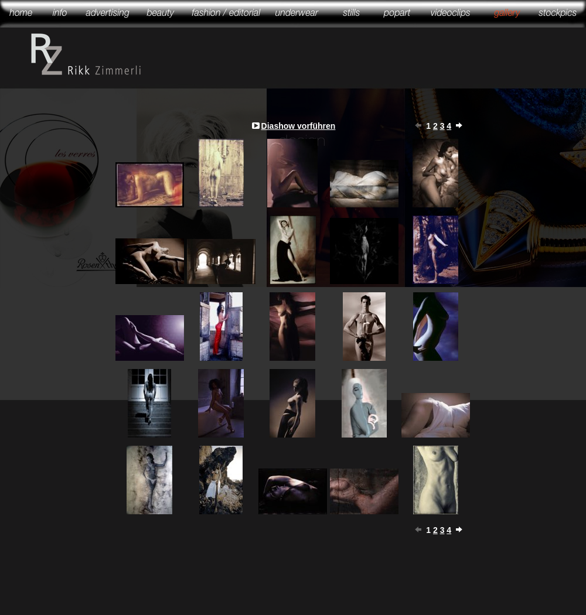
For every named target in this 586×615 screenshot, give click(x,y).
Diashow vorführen (298, 126)
